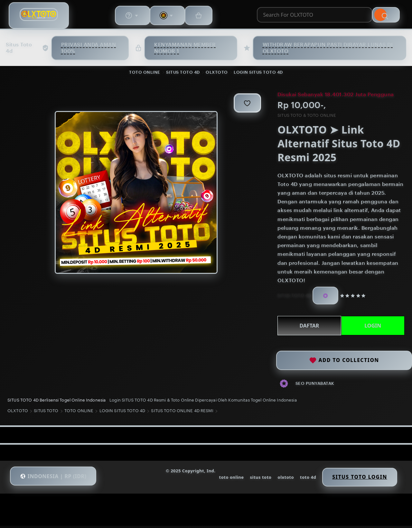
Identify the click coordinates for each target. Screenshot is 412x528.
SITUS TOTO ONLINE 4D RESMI (184, 414)
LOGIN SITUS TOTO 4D (258, 73)
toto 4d (300, 481)
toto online (221, 481)
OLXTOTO (217, 73)
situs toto (251, 481)
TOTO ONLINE (144, 73)
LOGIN (370, 327)
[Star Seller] (325, 297)
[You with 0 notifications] (352, 17)
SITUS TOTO (48, 414)
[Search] (275, 17)
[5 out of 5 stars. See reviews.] (354, 297)
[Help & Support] (314, 17)
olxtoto (276, 481)
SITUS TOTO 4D (183, 73)
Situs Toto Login (354, 480)
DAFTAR (307, 327)
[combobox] (167, 17)
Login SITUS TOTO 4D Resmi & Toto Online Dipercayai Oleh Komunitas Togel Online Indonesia (205, 401)
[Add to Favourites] (242, 104)
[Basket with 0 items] (385, 17)
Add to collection (344, 358)
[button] (58, 480)
